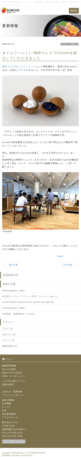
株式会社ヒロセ (23, 453)
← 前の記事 (11, 265)
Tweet (60, 256)
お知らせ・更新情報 (12, 391)
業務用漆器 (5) (9, 346)
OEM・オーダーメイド (13, 376)
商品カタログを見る (12, 372)
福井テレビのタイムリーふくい (19, 66)
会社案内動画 (9, 414)
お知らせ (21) (9, 334)
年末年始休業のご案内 (13, 290)
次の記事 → (70, 265)
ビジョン (6, 407)
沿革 (4, 410)
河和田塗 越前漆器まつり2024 (18, 314)
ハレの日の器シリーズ (13, 381)
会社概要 (6, 403)
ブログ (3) (7, 328)
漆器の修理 (7, 384)
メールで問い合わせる (13, 441)
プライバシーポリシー (13, 395)
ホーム (6, 359)
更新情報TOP (11, 275)
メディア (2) (8, 340)
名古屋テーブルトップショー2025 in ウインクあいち (30, 296)
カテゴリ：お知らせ (69, 44)
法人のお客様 (9, 369)
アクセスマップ (10, 417)
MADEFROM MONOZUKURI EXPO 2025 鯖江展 (28, 302)
